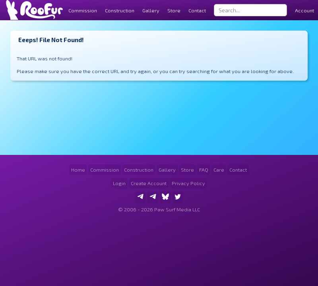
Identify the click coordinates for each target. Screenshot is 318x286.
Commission (104, 169)
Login (119, 183)
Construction (138, 169)
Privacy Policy (188, 183)
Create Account (149, 183)
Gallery (150, 10)
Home (78, 169)
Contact (197, 10)
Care (218, 169)
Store (173, 10)
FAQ (203, 169)
